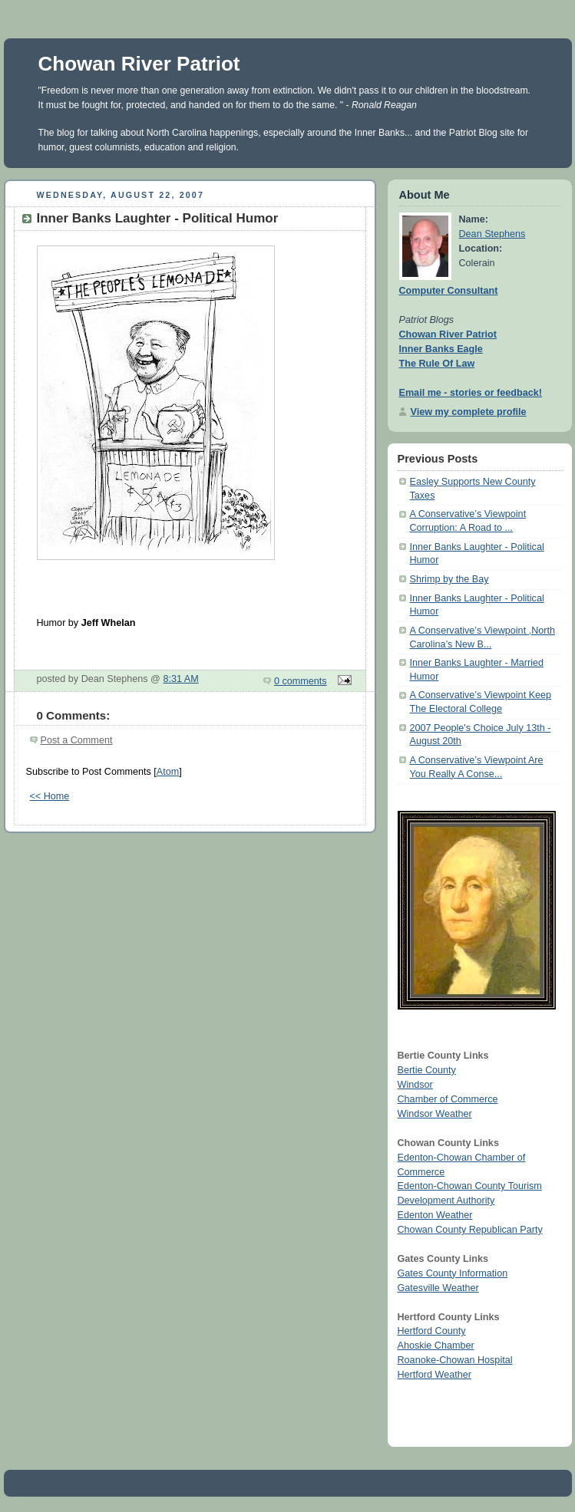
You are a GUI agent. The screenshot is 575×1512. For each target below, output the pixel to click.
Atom (168, 771)
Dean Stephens (492, 234)
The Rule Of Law (437, 363)
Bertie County (427, 1070)
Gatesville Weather (438, 1288)
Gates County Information (453, 1273)
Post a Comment (77, 740)
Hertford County (432, 1331)
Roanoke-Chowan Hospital (455, 1360)
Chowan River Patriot (139, 63)
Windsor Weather (435, 1113)
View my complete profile (469, 412)
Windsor (415, 1084)
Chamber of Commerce (448, 1099)
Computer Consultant (448, 290)
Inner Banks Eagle (441, 349)
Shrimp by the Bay (449, 579)
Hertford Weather (434, 1374)
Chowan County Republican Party (470, 1229)
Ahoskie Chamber (436, 1345)
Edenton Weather (435, 1215)
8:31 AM (180, 679)
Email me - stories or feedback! (470, 392)
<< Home (50, 796)
